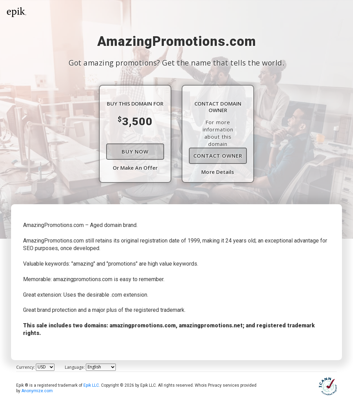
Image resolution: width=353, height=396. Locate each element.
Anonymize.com (37, 390)
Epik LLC (91, 385)
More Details (217, 172)
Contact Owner (217, 155)
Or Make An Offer (135, 168)
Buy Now (135, 151)
